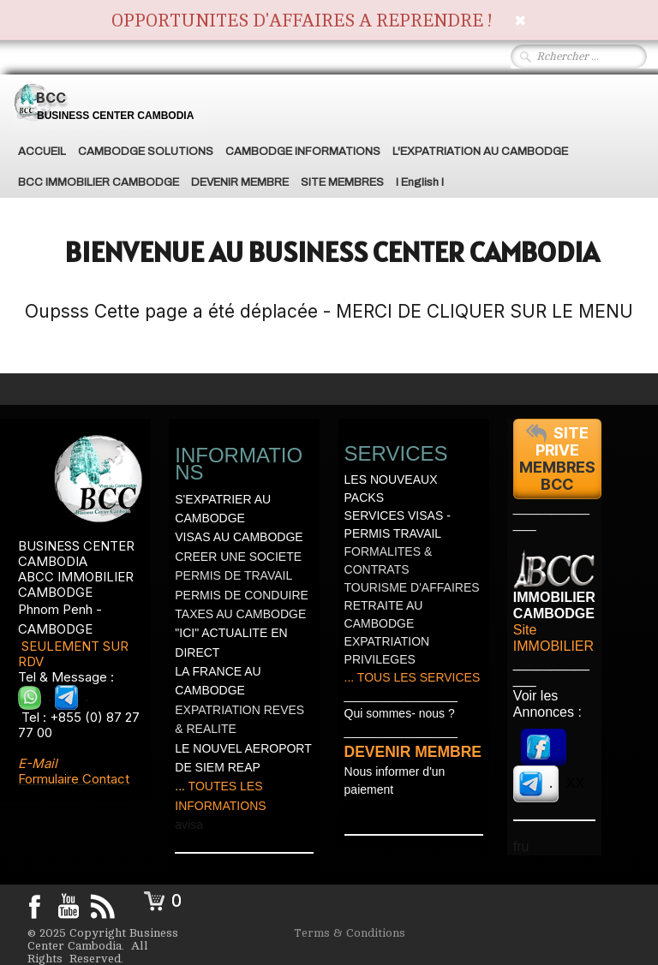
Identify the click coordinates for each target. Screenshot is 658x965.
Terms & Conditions (349, 932)
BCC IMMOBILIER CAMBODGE (98, 182)
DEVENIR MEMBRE (240, 182)
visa (192, 824)
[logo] (111, 102)
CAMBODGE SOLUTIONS (145, 152)
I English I (420, 182)
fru (521, 846)
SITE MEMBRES (342, 182)
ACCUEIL (42, 152)
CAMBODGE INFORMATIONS (302, 152)
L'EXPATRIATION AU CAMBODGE (480, 152)
